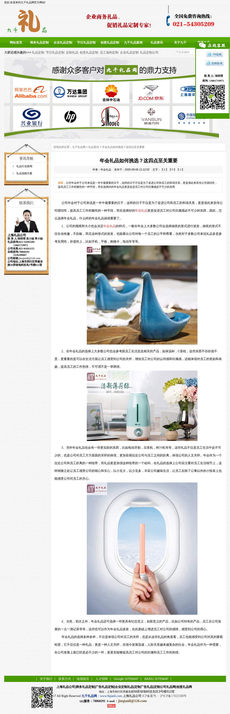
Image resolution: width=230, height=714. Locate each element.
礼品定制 (38, 52)
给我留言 (83, 679)
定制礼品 (72, 52)
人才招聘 (101, 679)
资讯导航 (26, 158)
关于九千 (180, 42)
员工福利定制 (109, 52)
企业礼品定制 (63, 42)
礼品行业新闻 (24, 166)
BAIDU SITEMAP (156, 679)
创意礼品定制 (110, 42)
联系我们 (26, 203)
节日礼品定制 (86, 42)
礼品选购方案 (24, 173)
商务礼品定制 (39, 42)
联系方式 (64, 679)
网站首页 (16, 42)
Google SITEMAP (126, 679)
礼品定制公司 (149, 52)
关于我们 (46, 679)
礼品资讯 (157, 42)
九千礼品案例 (133, 42)
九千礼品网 (78, 147)
